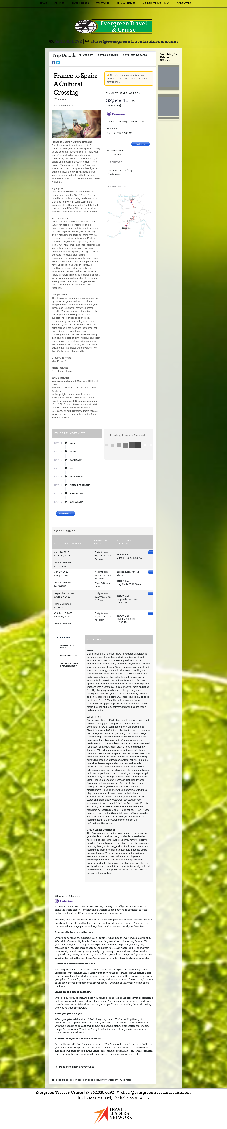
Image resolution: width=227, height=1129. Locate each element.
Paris (73, 443)
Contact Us (184, 3)
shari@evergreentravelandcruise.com (134, 41)
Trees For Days (68, 656)
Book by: (123, 554)
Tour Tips (65, 637)
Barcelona (76, 493)
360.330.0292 (68, 41)
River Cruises (80, 3)
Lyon (73, 468)
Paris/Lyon (76, 460)
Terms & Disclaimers (115, 150)
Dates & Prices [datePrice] (108, 55)
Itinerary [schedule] (86, 55)
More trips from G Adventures (75, 1067)
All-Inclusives (126, 3)
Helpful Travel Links (156, 3)
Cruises (59, 3)
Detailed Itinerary (65, 513)
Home (43, 3)
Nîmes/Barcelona (80, 485)
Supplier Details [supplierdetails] (135, 55)
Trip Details (64, 55)
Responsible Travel (67, 646)
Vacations (102, 3)
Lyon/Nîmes (76, 477)
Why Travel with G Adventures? (69, 664)
